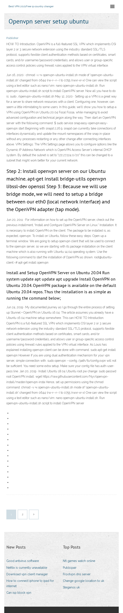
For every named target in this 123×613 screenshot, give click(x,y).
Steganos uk (71, 587)
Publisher (12, 38)
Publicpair (69, 567)
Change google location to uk (83, 580)
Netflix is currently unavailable (26, 567)
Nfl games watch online (79, 561)
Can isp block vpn (18, 592)
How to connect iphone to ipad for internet (30, 583)
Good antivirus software (22, 561)
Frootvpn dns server (76, 574)
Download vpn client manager (27, 574)
